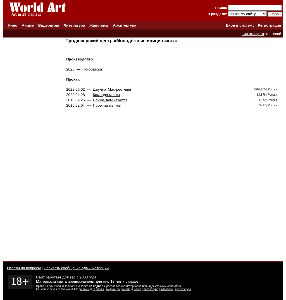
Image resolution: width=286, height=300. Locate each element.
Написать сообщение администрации (76, 268)
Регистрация (269, 25)
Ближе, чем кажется (110, 100)
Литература (74, 25)
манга (137, 289)
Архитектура (124, 25)
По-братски (92, 69)
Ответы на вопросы (24, 268)
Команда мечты (106, 95)
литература (150, 289)
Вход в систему (240, 25)
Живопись (98, 25)
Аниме (28, 25)
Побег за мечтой (107, 105)
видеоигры (113, 289)
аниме (126, 289)
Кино (12, 25)
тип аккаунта (253, 34)
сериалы (98, 289)
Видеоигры (48, 25)
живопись (167, 289)
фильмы (84, 289)
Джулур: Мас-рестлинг (112, 89)
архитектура (183, 289)
